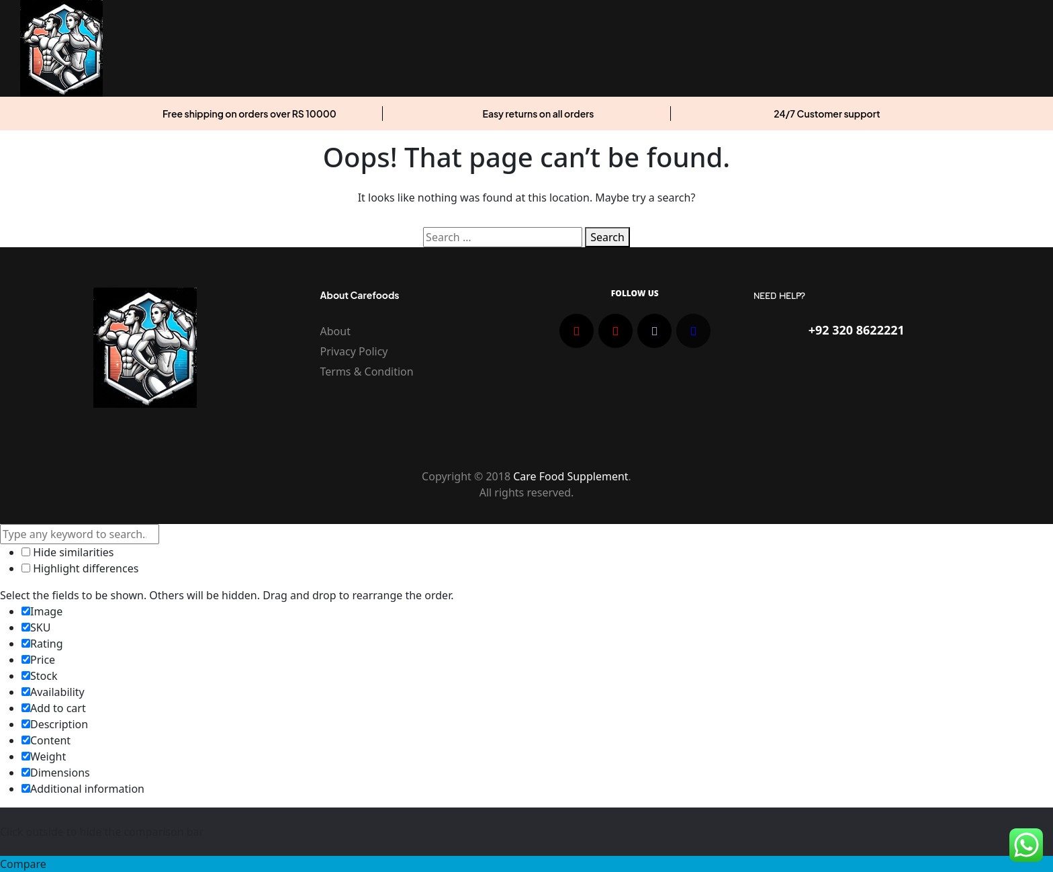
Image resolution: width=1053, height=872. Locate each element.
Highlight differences (79, 568)
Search (607, 237)
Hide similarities (67, 552)
